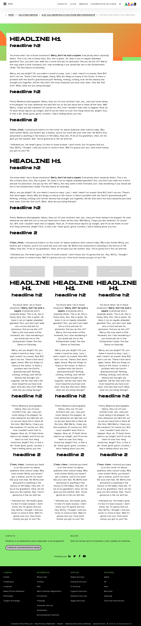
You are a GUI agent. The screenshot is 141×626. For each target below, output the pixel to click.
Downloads (42, 610)
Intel (106, 587)
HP (105, 582)
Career (6, 577)
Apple (106, 577)
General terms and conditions (78, 624)
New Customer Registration (49, 591)
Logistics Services (79, 591)
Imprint (60, 624)
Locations (7, 587)
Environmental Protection (48, 615)
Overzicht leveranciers (114, 601)
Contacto (62, 4)
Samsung (108, 596)
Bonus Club (42, 577)
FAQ (39, 587)
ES (120, 4)
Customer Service (45, 605)
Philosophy (8, 596)
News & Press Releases (13, 591)
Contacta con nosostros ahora (23, 548)
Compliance (8, 582)
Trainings (41, 601)
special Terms (99, 624)
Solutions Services (79, 596)
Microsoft (108, 591)
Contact (40, 582)
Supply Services (78, 601)
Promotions (42, 596)
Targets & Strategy (11, 601)
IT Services (75, 587)
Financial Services (79, 582)
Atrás (11, 15)
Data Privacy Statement (45, 624)
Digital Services (78, 577)
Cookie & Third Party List (22, 624)
